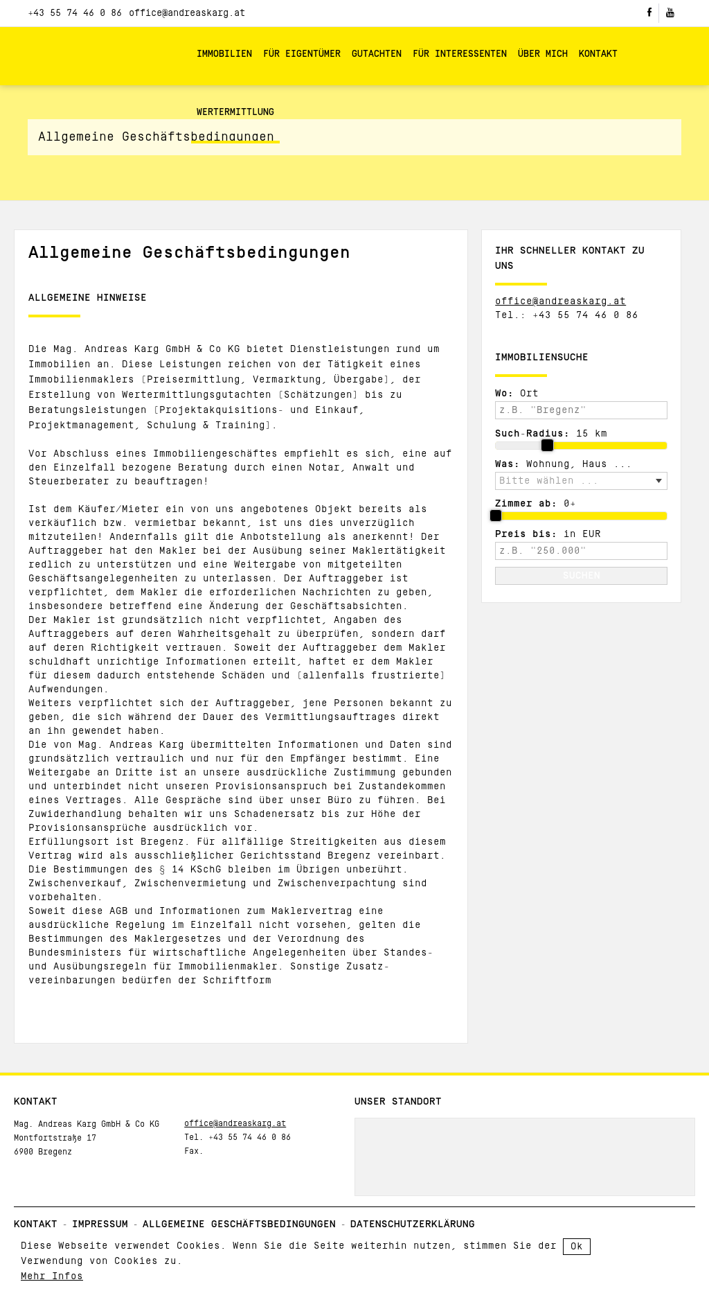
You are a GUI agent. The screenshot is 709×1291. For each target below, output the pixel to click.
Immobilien (224, 54)
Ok (577, 1246)
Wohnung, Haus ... (563, 464)
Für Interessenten (460, 54)
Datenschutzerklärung (412, 1224)
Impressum (100, 1224)
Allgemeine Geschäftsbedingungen (239, 1224)
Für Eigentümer (302, 54)
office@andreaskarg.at (187, 13)
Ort (517, 393)
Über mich (543, 54)
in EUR (548, 534)
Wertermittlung (235, 112)
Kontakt (598, 54)
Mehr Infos (52, 1276)
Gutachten (377, 54)
